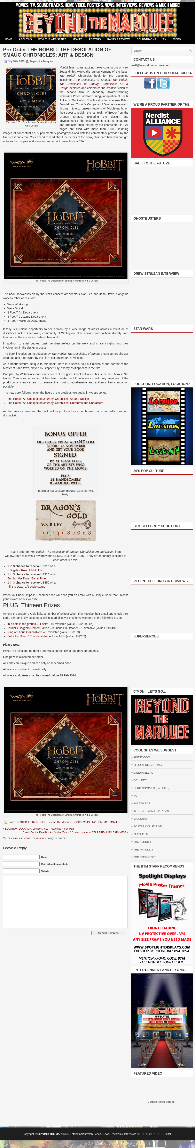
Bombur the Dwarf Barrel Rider (27, 578)
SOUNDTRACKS (146, 39)
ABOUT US (25, 39)
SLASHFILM (140, 834)
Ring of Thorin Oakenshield (24, 632)
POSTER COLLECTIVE (147, 826)
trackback (41, 838)
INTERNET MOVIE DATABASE (152, 811)
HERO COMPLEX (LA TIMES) (151, 788)
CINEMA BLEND (143, 772)
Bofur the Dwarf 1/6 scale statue (27, 636)
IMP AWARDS (141, 803)
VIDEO (177, 39)
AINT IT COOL (142, 757)
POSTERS (95, 39)
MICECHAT (140, 818)
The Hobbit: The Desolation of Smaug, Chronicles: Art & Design (94, 84)
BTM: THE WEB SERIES (52, 39)
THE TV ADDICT (143, 849)
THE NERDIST (142, 841)
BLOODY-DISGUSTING (147, 764)
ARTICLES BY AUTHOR (33, 822)
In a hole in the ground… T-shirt (27, 624)
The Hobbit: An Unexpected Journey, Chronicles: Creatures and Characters (55, 403)
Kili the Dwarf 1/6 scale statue (26, 586)
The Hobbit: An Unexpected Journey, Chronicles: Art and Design (48, 398)
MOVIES (78, 39)
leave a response (22, 838)
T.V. (165, 39)
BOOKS (77, 822)
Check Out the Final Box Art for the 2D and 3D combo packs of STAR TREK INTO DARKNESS (74, 832)
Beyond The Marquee (59, 822)
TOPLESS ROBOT (144, 857)
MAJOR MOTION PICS (96, 822)
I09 (135, 795)
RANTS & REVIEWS (118, 39)
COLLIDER (140, 780)
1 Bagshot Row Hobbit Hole (25, 570)
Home (8, 39)
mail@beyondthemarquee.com (150, 65)
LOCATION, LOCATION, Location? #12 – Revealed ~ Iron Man (39, 828)
